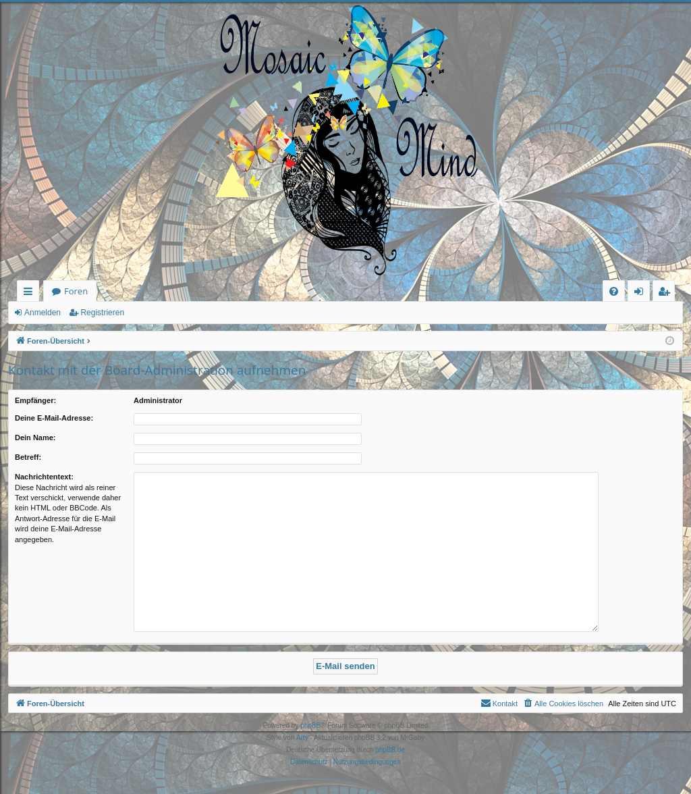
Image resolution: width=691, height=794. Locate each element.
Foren (76, 291)
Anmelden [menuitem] (642, 293)
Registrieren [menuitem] (666, 293)
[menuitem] (613, 291)
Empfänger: (35, 400)
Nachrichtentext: (44, 477)
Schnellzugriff (30, 293)
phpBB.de (390, 749)
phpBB (310, 725)
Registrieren (102, 312)
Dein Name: (35, 437)
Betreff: (28, 457)
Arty (302, 737)
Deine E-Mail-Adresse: (54, 418)
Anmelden (42, 312)
